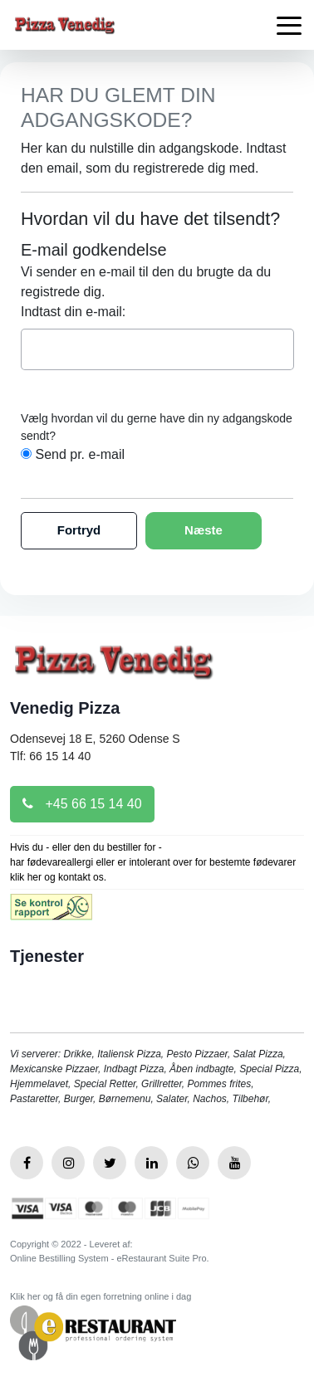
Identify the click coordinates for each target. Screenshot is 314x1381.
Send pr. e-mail (80, 454)
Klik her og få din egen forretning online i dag (100, 1296)
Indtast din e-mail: (73, 312)
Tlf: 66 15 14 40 (50, 756)
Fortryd (79, 530)
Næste (203, 530)
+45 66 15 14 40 (82, 804)
